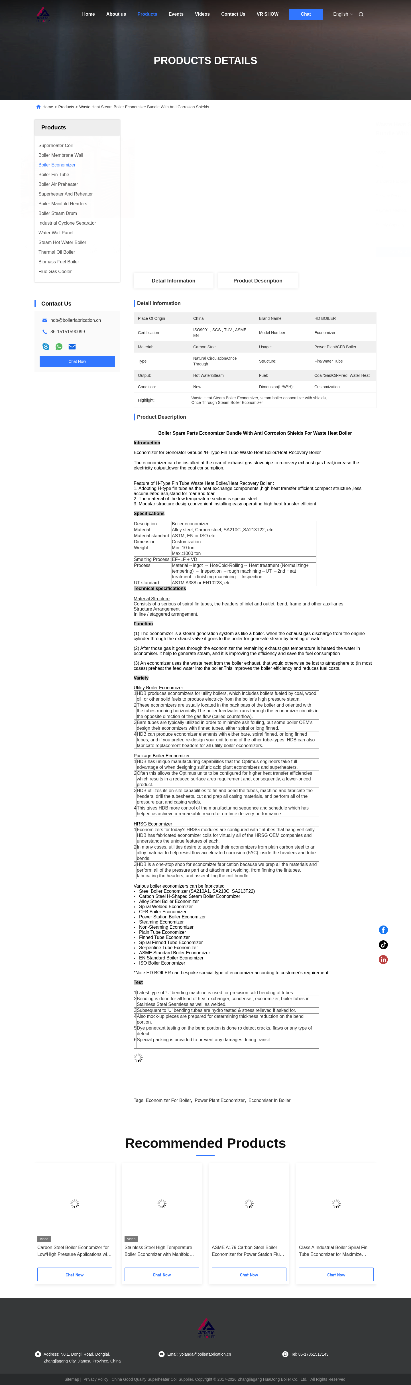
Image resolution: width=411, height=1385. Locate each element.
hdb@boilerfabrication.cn (75, 320)
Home (88, 14)
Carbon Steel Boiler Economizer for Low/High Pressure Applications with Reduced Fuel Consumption (74, 1251)
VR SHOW (267, 14)
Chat (306, 14)
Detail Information (173, 281)
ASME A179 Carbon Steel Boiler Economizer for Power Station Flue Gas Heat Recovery (247, 1251)
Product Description (257, 281)
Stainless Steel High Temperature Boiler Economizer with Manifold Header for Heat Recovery (158, 1251)
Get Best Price (286, 252)
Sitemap (71, 1379)
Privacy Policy (96, 1379)
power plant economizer (220, 1100)
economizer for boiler (168, 1100)
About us (116, 14)
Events (176, 14)
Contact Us (233, 14)
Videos (202, 14)
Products (147, 14)
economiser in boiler (270, 1100)
